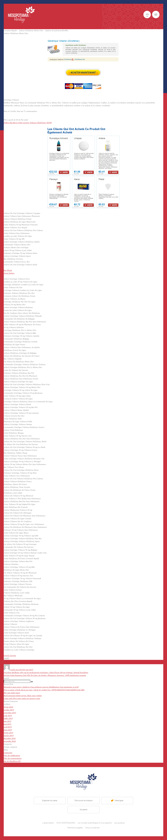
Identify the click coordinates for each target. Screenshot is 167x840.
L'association (48, 823)
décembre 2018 (10, 738)
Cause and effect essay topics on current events (22, 698)
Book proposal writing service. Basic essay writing (23, 695)
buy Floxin (8, 270)
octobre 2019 (9, 709)
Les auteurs (119, 823)
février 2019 (8, 732)
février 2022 (8, 707)
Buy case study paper (12, 692)
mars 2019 (8, 729)
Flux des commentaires (13, 758)
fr (147, 14)
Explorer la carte (49, 800)
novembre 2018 (10, 741)
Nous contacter (92, 827)
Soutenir (83, 809)
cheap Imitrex (9, 273)
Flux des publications (12, 755)
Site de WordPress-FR (12, 761)
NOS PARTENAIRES (65, 823)
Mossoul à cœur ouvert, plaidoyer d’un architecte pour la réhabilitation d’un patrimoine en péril (41, 687)
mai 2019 (7, 724)
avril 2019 (8, 727)
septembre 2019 (10, 712)
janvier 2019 (9, 735)
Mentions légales (75, 827)
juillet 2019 (8, 718)
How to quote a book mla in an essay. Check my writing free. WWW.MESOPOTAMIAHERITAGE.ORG (44, 690)
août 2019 (8, 715)
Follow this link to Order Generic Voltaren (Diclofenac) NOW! (28, 122)
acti (11, 669)
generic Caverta (10, 655)
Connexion (8, 752)
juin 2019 (7, 721)
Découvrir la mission (83, 800)
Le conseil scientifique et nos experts (95, 823)
